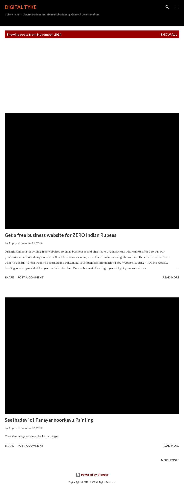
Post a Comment (30, 277)
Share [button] (9, 277)
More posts (170, 460)
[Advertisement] (92, 75)
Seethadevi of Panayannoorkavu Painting (49, 420)
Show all (169, 34)
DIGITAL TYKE (20, 7)
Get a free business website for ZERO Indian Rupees (60, 235)
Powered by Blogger (92, 475)
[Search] (167, 7)
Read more (171, 277)
